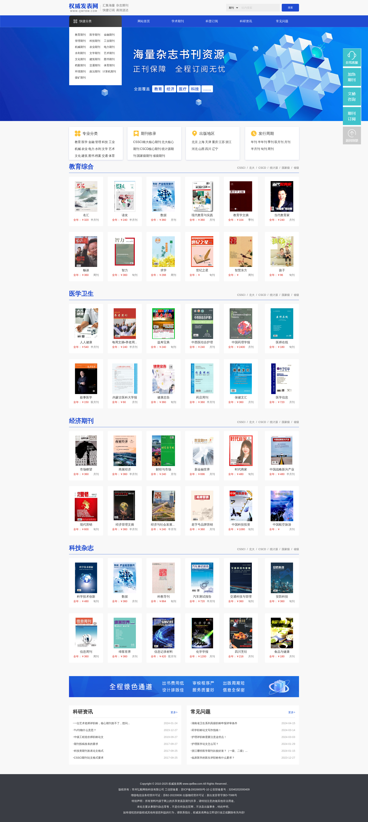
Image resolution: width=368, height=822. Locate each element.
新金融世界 (202, 469)
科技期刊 (95, 40)
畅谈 (86, 270)
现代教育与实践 (202, 215)
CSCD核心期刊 (150, 148)
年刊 (254, 142)
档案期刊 (80, 65)
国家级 (286, 167)
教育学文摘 (241, 215)
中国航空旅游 (282, 524)
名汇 (86, 215)
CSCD (262, 167)
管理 (98, 142)
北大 (252, 167)
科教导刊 (163, 596)
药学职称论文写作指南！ (206, 730)
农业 (84, 148)
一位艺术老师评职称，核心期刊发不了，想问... (102, 723)
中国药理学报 (241, 342)
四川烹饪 (241, 651)
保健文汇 (241, 397)
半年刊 (262, 142)
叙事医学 (86, 397)
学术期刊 (178, 21)
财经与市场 (163, 469)
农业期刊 (95, 46)
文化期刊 (80, 59)
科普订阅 (212, 21)
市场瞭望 (86, 469)
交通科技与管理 (241, 596)
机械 (78, 148)
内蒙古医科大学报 (125, 397)
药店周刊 (202, 397)
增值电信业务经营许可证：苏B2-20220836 (156, 795)
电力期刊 (109, 46)
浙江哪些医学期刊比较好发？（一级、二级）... (220, 750)
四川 (208, 148)
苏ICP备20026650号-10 (195, 789)
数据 (163, 215)
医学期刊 (95, 34)
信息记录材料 (163, 651)
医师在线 (282, 342)
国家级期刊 (144, 155)
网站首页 (144, 21)
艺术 (112, 148)
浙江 (228, 142)
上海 (201, 142)
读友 (125, 215)
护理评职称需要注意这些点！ (209, 737)
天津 (208, 142)
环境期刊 (80, 71)
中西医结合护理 (202, 342)
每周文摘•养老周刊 (125, 342)
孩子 (282, 270)
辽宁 (215, 148)
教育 (78, 142)
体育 (112, 155)
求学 (163, 270)
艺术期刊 (109, 53)
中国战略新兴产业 (282, 469)
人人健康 (86, 342)
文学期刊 (95, 53)
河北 (195, 148)
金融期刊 (109, 34)
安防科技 (282, 596)
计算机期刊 (109, 71)
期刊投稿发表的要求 (86, 743)
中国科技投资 (241, 524)
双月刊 (278, 142)
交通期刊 (95, 65)
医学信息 (282, 397)
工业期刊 (109, 40)
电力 (91, 148)
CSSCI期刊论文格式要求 (89, 757)
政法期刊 (95, 71)
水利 (98, 148)
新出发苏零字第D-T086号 (222, 795)
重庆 (215, 142)
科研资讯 (246, 21)
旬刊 (264, 148)
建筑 (84, 155)
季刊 (271, 142)
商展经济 (125, 469)
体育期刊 (109, 65)
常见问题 (282, 21)
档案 (98, 155)
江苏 (222, 142)
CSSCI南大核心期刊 (147, 142)
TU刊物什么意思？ (85, 730)
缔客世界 (125, 651)
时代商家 (241, 469)
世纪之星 (202, 270)
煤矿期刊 (80, 77)
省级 (296, 167)
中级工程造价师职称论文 (89, 737)
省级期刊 (159, 155)
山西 (201, 148)
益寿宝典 (163, 342)
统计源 (274, 167)
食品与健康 (282, 651)
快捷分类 (85, 21)
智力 (125, 270)
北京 (195, 142)
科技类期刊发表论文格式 (89, 750)
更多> (174, 712)
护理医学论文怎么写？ (205, 743)
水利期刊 (80, 53)
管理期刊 (80, 40)
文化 (78, 155)
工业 (112, 142)
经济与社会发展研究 (164, 524)
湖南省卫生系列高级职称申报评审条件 (214, 723)
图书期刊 (109, 59)
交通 (105, 155)
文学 (105, 148)
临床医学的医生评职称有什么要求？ (213, 757)
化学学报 (202, 651)
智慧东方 (241, 270)
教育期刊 (80, 34)
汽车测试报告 (202, 596)
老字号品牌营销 (202, 524)
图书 (91, 155)
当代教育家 (282, 215)
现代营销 (86, 524)
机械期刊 (80, 46)
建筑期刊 (95, 59)
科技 (105, 142)
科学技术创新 (86, 596)
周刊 (271, 148)
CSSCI (241, 167)
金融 (91, 142)
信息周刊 (86, 651)
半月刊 (255, 148)
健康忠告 (163, 397)
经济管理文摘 (125, 524)
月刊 (287, 142)
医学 (84, 142)
